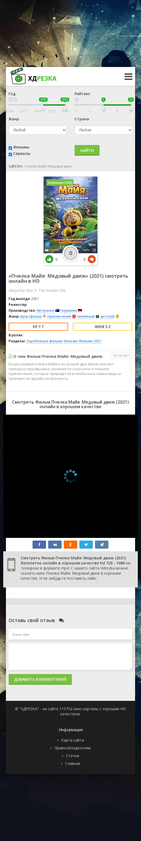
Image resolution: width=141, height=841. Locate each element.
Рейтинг (82, 93)
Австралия (45, 310)
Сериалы (21, 153)
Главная (72, 763)
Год (12, 93)
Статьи (72, 755)
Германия (68, 310)
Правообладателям (72, 747)
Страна (82, 118)
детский (107, 316)
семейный (85, 316)
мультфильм (30, 316)
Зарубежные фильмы (44, 340)
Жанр (14, 118)
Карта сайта (72, 740)
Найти (87, 150)
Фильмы (21, 147)
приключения (59, 316)
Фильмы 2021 (90, 340)
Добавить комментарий (40, 679)
